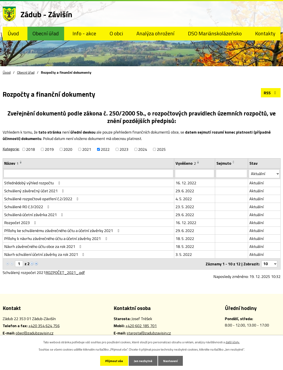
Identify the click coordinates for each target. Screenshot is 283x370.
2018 (30, 149)
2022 (105, 149)
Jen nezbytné (143, 361)
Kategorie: (11, 149)
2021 (86, 149)
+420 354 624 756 (44, 326)
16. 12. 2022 (186, 183)
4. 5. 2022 (184, 199)
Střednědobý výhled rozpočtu (33, 183)
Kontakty (265, 33)
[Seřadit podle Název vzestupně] (21, 161)
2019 (49, 149)
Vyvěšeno (186, 163)
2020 (67, 149)
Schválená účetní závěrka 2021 (34, 215)
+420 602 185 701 (141, 326)
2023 (124, 149)
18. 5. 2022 (185, 239)
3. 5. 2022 (184, 254)
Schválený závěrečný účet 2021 (35, 191)
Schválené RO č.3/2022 (27, 207)
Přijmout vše (114, 361)
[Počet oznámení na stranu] (269, 264)
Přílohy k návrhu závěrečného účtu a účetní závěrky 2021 (56, 239)
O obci (116, 33)
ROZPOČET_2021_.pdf (65, 273)
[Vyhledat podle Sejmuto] (231, 173)
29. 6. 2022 (185, 191)
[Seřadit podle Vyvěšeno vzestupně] (198, 161)
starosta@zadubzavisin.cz (149, 333)
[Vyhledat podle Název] (88, 173)
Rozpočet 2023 (21, 223)
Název (11, 163)
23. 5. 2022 (185, 207)
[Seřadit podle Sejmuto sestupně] (233, 163)
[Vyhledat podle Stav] (264, 173)
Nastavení (170, 361)
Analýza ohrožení (155, 33)
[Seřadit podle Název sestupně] (21, 163)
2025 (161, 149)
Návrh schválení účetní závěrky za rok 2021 (45, 254)
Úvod (13, 33)
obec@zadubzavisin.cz (35, 333)
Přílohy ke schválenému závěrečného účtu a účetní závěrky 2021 (62, 231)
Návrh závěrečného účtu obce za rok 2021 (43, 246)
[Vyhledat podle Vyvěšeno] (194, 173)
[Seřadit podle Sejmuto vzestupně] (233, 161)
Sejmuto (223, 163)
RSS (271, 93)
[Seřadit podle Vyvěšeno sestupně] (198, 163)
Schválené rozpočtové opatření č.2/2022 (42, 199)
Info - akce (84, 33)
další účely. (233, 342)
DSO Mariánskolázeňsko (215, 33)
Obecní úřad (46, 33)
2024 (142, 149)
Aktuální (256, 183)
